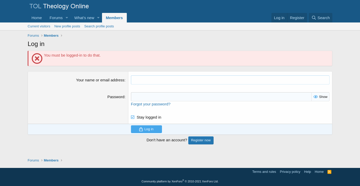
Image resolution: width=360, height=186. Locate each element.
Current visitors (39, 26)
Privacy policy (290, 172)
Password (115, 97)
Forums (56, 18)
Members (114, 18)
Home (37, 18)
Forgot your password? (150, 104)
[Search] (320, 17)
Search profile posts (99, 26)
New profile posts (67, 26)
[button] (67, 17)
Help (307, 172)
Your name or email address (100, 80)
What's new (84, 18)
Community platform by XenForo (180, 181)
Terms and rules (264, 172)
